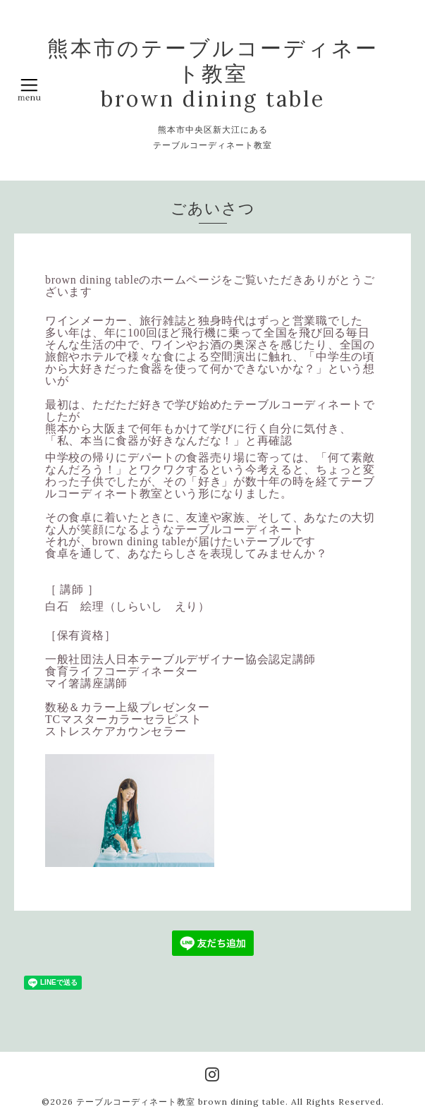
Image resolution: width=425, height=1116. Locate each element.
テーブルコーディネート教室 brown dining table (180, 1101)
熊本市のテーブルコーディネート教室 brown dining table (212, 73)
